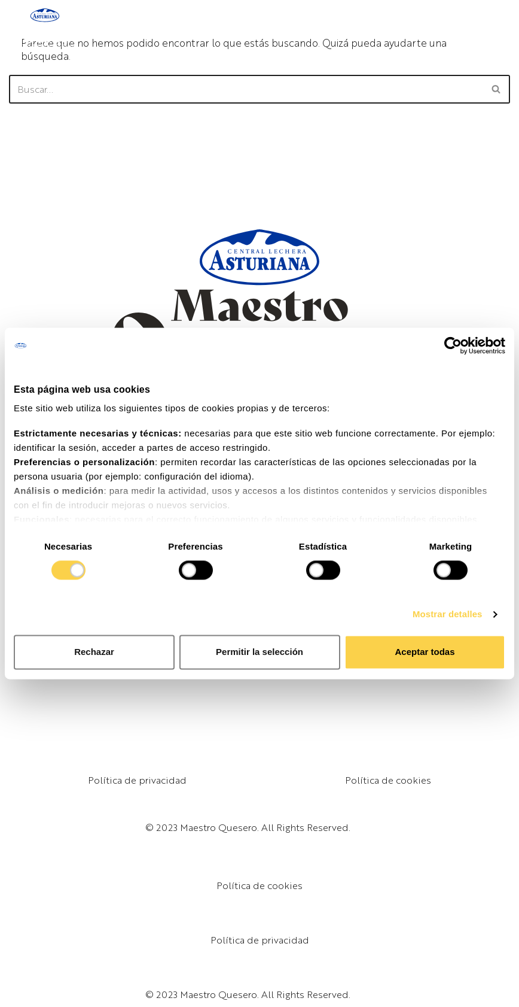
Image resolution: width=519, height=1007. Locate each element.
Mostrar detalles (448, 614)
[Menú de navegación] (497, 27)
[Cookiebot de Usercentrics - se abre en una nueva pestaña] (453, 345)
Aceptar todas (424, 652)
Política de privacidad (137, 780)
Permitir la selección (259, 652)
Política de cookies (388, 780)
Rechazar (94, 652)
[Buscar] (246, 89)
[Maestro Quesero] (45, 27)
